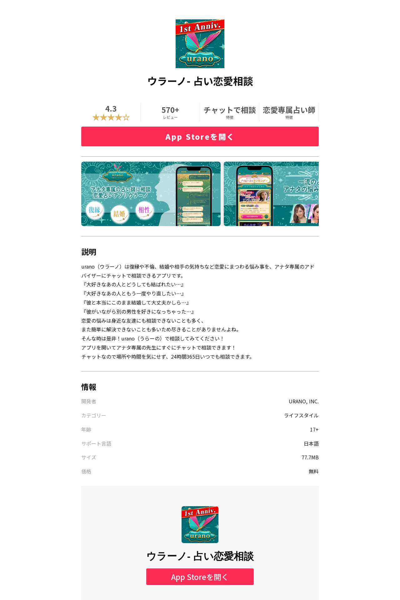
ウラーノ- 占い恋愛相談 (200, 556)
